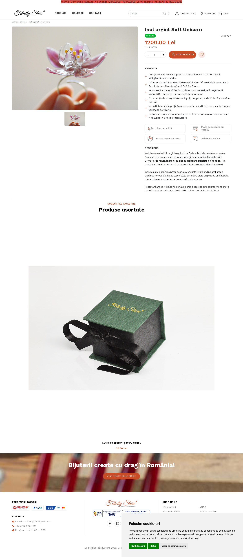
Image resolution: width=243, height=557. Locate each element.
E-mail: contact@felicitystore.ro (31, 526)
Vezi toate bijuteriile (121, 478)
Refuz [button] (153, 546)
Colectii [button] (78, 12)
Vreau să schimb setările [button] (174, 546)
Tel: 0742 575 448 (24, 530)
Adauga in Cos (182, 54)
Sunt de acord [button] (138, 546)
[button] (185, 13)
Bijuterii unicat (18, 22)
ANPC (202, 511)
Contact (95, 12)
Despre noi (169, 511)
